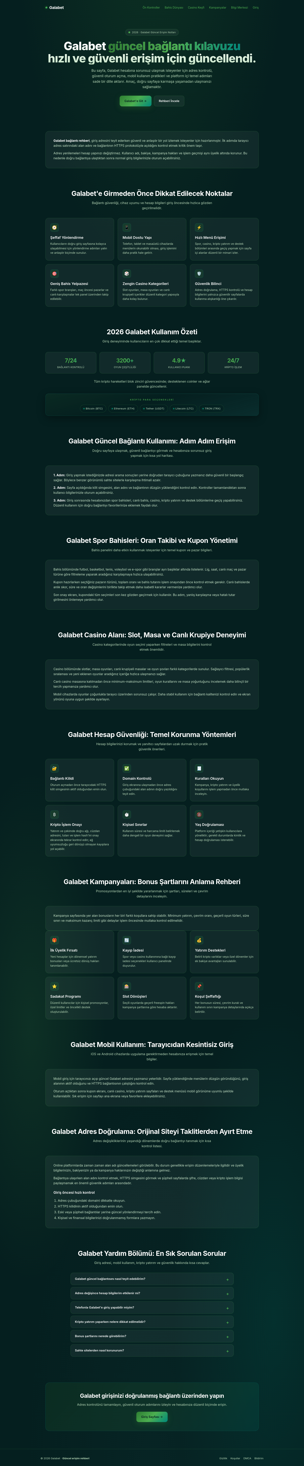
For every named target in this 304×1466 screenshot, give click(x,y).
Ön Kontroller (151, 7)
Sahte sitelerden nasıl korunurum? (99, 1350)
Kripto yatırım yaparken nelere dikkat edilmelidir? (110, 1322)
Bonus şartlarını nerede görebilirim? (100, 1336)
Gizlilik (223, 1458)
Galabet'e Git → (135, 101)
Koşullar (235, 1458)
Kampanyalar (217, 7)
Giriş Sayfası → (152, 1417)
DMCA (247, 1458)
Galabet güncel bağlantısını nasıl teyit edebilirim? (110, 1279)
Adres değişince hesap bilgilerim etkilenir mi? (107, 1293)
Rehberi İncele (169, 101)
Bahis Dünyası (174, 7)
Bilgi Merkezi (239, 7)
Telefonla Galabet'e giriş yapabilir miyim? (104, 1307)
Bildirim (258, 1458)
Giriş (256, 7)
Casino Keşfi (196, 7)
